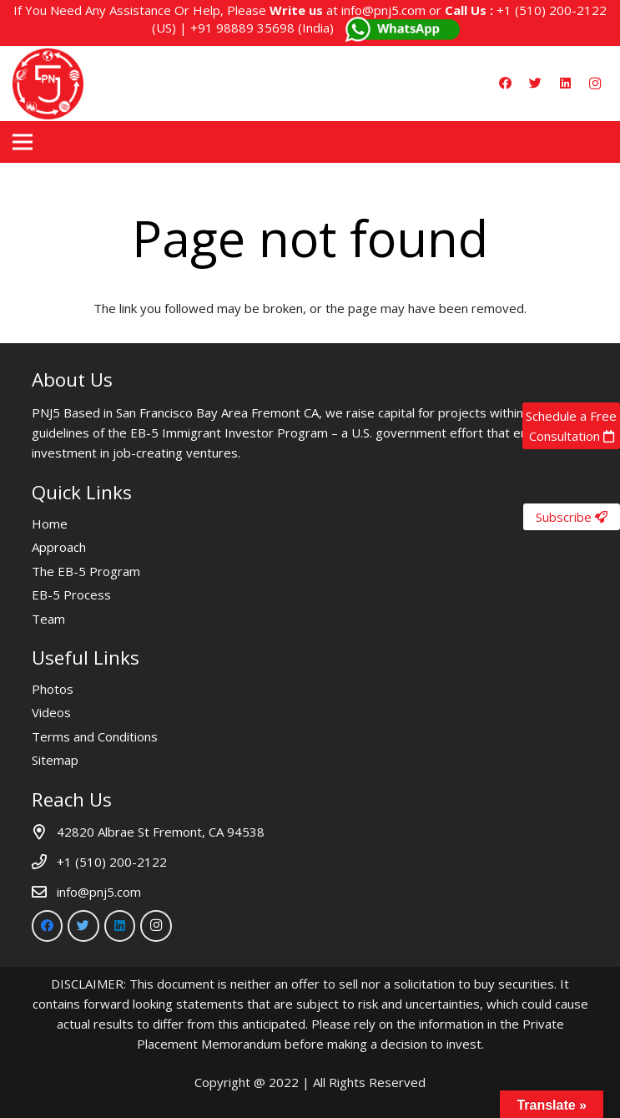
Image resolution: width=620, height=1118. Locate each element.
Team (48, 618)
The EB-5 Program (86, 571)
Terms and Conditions (95, 736)
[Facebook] (504, 83)
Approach (59, 547)
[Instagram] (594, 83)
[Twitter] (534, 83)
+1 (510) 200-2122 (552, 10)
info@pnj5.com (383, 10)
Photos (52, 688)
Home (50, 523)
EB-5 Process (71, 594)
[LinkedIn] (564, 83)
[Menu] (23, 142)
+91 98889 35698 (242, 27)
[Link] (48, 83)
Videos (51, 712)
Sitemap (55, 759)
